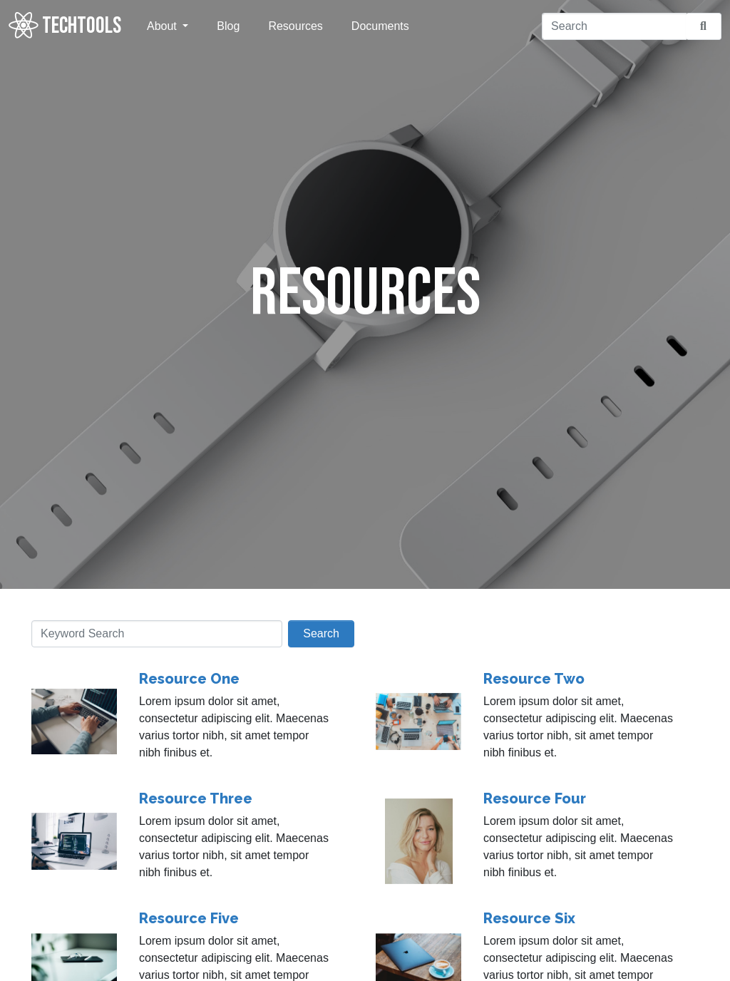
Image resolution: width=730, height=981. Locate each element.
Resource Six (529, 918)
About (163, 26)
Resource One (189, 678)
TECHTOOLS (65, 25)
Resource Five (189, 918)
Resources (295, 26)
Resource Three (195, 798)
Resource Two (534, 678)
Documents (380, 26)
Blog (228, 26)
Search (321, 633)
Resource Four (534, 798)
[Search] (614, 26)
